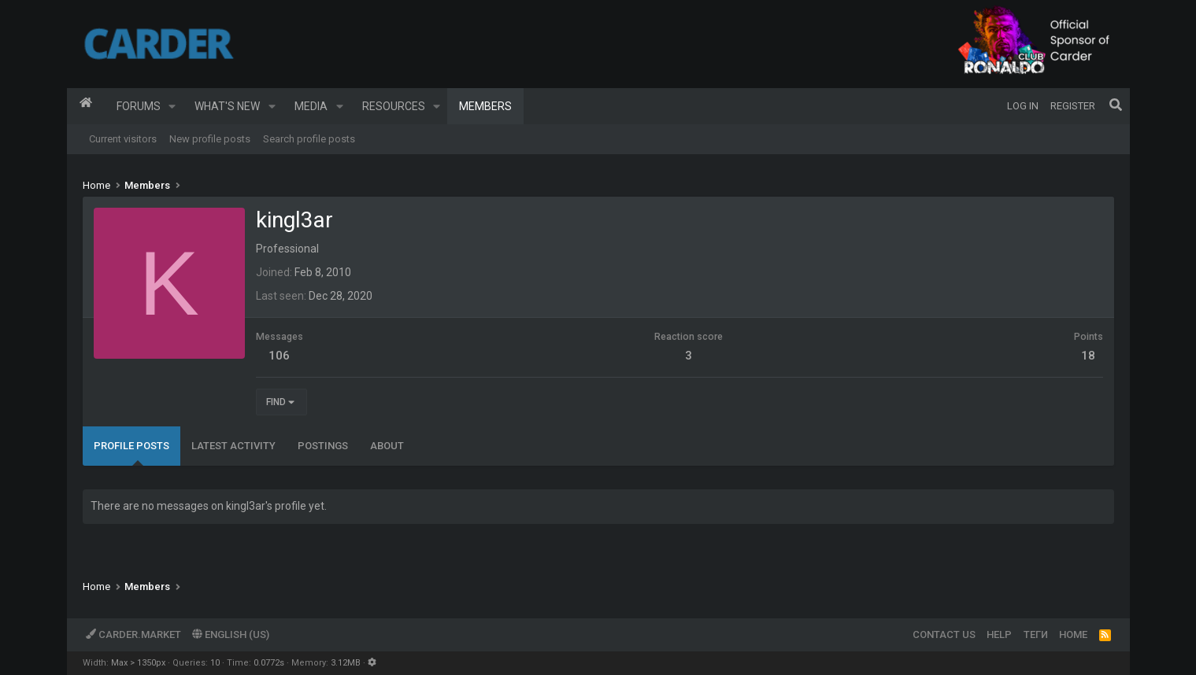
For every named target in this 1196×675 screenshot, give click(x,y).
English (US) (230, 634)
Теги (1036, 634)
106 (279, 356)
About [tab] (387, 446)
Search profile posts (309, 139)
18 (1088, 356)
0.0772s (269, 663)
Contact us (944, 634)
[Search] (1116, 106)
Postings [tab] (323, 446)
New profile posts (209, 139)
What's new (227, 106)
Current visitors (123, 139)
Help (999, 634)
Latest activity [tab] (233, 446)
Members (485, 106)
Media (311, 106)
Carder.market (133, 634)
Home (86, 106)
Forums (139, 106)
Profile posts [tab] (131, 446)
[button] (172, 106)
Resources (393, 106)
